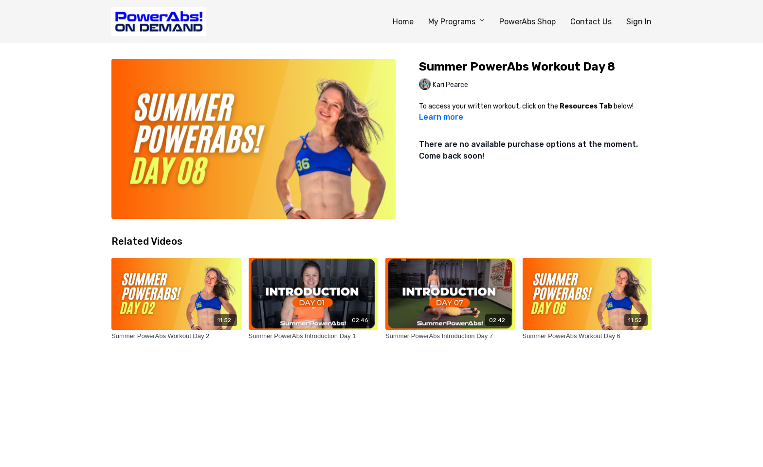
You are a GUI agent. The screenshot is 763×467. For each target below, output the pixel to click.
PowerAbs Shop (527, 21)
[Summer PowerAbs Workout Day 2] (176, 336)
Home (403, 21)
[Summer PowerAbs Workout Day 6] (587, 336)
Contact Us (591, 21)
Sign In (639, 21)
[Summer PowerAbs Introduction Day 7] (450, 336)
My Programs (456, 21)
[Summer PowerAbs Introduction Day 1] (313, 336)
